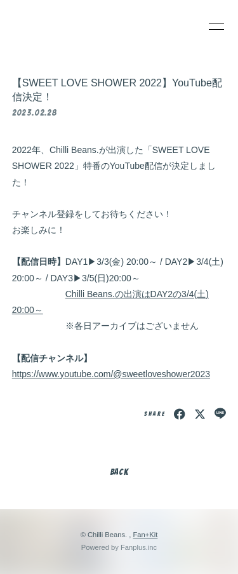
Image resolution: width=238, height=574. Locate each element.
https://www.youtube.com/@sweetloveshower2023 (111, 374)
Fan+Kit (145, 534)
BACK (119, 472)
